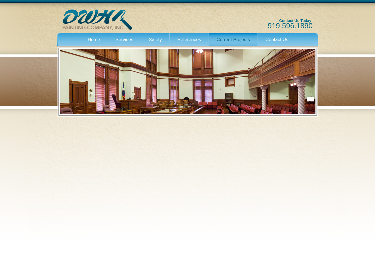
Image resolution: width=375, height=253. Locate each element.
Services (124, 39)
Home (94, 39)
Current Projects (233, 39)
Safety (155, 39)
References (189, 39)
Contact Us (276, 39)
